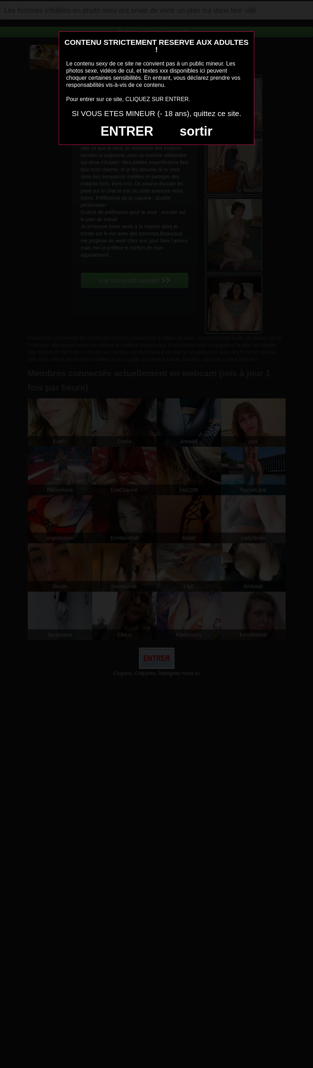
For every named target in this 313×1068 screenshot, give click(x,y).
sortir (195, 131)
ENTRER (127, 131)
